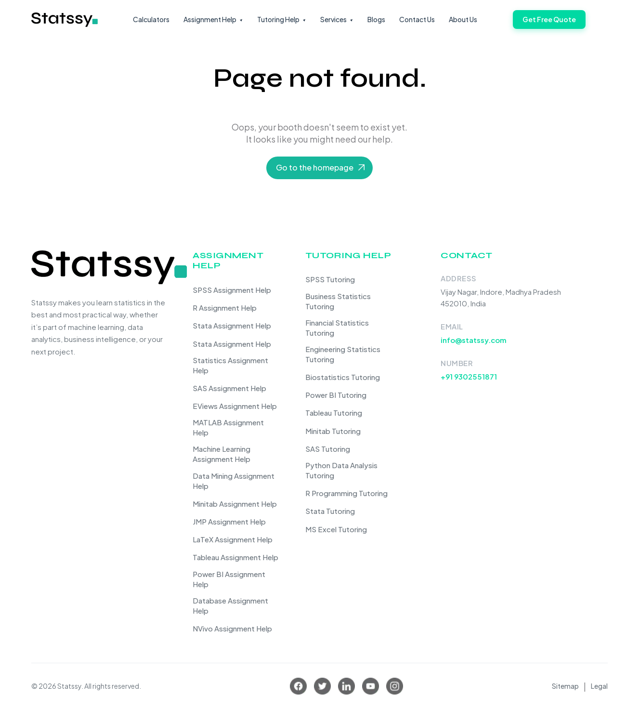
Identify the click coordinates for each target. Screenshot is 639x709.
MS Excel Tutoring (336, 529)
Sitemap (565, 686)
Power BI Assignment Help (229, 579)
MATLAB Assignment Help (228, 427)
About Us (463, 19)
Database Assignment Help (230, 605)
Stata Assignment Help (232, 325)
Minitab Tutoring (333, 430)
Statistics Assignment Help (230, 365)
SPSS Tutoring (330, 279)
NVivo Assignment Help (232, 628)
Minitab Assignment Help (235, 503)
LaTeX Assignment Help (233, 539)
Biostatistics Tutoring (342, 376)
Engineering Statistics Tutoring (342, 354)
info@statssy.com (474, 339)
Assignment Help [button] (209, 19)
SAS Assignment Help (229, 388)
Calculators (151, 19)
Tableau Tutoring (333, 412)
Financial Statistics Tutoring (337, 327)
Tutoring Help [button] (278, 19)
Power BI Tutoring (335, 394)
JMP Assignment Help (229, 521)
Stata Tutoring (330, 510)
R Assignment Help (225, 307)
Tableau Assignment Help (235, 557)
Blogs (376, 19)
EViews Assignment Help (235, 405)
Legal (599, 686)
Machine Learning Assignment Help (221, 453)
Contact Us (417, 19)
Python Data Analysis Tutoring (341, 470)
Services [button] (333, 19)
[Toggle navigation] (601, 23)
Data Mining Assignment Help (233, 480)
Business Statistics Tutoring (338, 301)
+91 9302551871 (469, 376)
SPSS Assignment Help (232, 289)
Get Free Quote (549, 19)
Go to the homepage (314, 167)
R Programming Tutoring (346, 493)
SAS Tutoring (327, 448)
